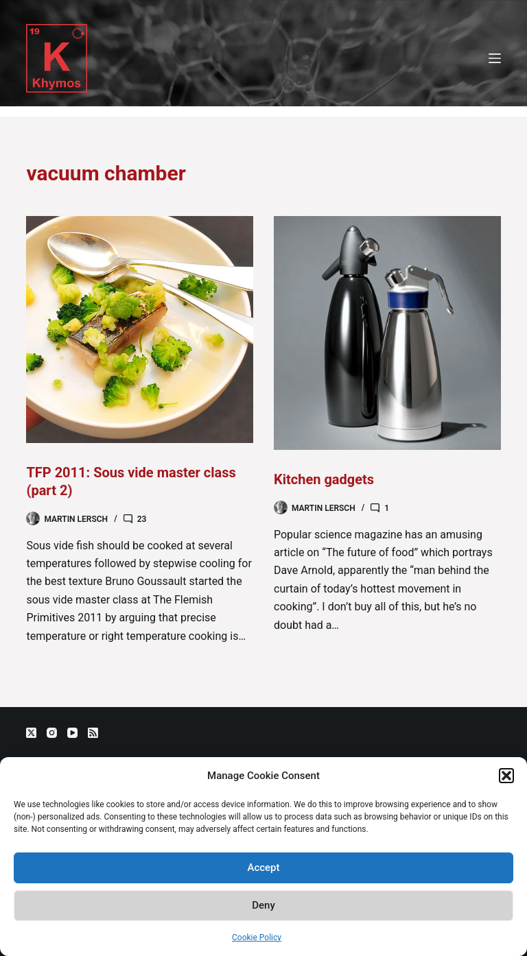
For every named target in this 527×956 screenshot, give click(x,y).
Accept (263, 867)
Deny (263, 905)
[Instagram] (52, 733)
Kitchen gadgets (324, 479)
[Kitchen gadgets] (387, 333)
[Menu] (495, 58)
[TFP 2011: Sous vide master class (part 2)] (139, 329)
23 (142, 519)
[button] (506, 775)
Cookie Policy (256, 937)
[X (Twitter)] (31, 733)
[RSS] (93, 733)
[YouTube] (72, 733)
